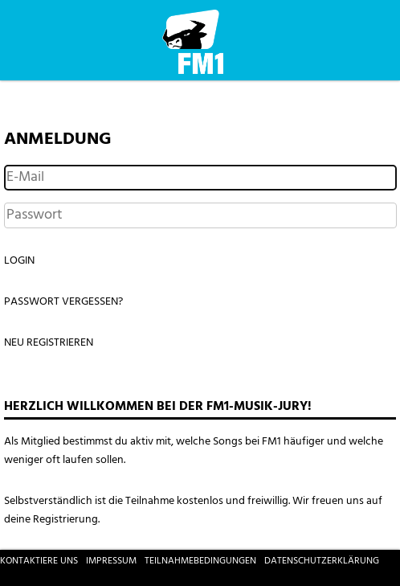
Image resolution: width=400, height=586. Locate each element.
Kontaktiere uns (39, 561)
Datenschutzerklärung (321, 561)
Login (19, 261)
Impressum (111, 561)
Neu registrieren (48, 343)
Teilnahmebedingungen (200, 561)
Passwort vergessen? (63, 302)
